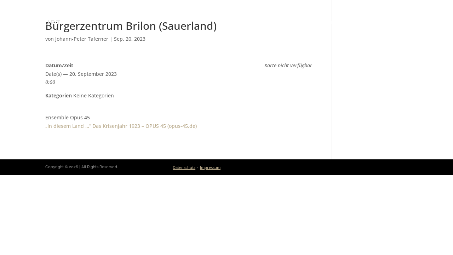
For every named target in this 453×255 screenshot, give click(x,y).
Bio (223, 22)
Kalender (288, 22)
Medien (358, 22)
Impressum (210, 167)
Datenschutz (184, 167)
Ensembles (325, 22)
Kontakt (395, 22)
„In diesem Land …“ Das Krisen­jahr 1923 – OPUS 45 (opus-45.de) (121, 126)
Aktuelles (251, 22)
